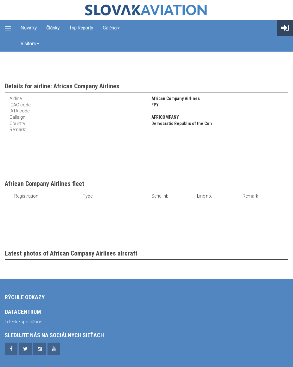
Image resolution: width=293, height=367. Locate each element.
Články (53, 27)
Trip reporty (81, 27)
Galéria (111, 27)
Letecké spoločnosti (25, 321)
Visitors (30, 43)
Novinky (29, 27)
